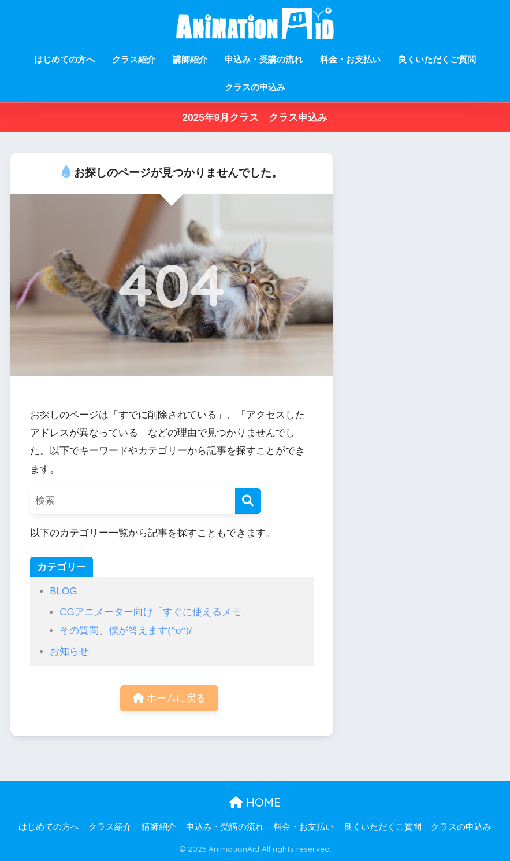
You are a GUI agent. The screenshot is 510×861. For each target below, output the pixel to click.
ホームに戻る (169, 698)
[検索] (248, 501)
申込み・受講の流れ (264, 59)
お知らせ (69, 651)
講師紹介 (190, 59)
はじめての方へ (64, 59)
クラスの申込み (255, 87)
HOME (255, 802)
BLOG (63, 591)
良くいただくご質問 (437, 59)
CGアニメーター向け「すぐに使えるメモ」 (155, 612)
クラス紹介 (133, 59)
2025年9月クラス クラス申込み (255, 117)
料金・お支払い (350, 59)
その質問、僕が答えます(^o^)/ (125, 630)
